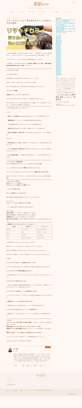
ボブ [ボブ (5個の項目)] (59, 91)
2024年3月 (58, 62)
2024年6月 (58, 58)
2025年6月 (58, 47)
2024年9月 (58, 54)
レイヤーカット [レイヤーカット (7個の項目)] (60, 93)
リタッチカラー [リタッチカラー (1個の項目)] (69, 91)
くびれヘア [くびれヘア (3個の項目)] (66, 79)
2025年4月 (58, 48)
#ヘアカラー (9, 341)
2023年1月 (58, 72)
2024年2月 (58, 63)
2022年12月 (59, 74)
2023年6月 (58, 69)
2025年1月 (58, 52)
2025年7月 (58, 45)
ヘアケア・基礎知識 (54, 12)
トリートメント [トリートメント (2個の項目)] (61, 86)
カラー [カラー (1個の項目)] (61, 82)
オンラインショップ (67, 12)
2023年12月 (59, 66)
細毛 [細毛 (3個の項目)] (70, 95)
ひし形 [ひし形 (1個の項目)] (70, 79)
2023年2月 (58, 71)
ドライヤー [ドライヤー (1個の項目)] (66, 86)
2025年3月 (58, 49)
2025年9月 (58, 43)
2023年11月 (59, 67)
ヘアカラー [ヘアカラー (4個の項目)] (60, 89)
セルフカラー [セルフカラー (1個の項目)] (70, 85)
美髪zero (41, 4)
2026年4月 (58, 36)
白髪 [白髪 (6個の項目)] (62, 95)
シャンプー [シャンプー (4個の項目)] (66, 82)
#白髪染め (29, 341)
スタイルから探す (21, 12)
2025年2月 (58, 50)
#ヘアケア (15, 341)
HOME (11, 12)
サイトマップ (41, 15)
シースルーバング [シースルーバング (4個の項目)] (69, 84)
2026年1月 (58, 39)
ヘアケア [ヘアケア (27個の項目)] (67, 90)
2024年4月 (58, 61)
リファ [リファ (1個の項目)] (73, 91)
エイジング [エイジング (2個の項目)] (69, 81)
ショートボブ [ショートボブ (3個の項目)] (61, 83)
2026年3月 (58, 38)
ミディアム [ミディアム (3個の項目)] (63, 91)
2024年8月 (58, 56)
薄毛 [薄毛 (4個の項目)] (68, 98)
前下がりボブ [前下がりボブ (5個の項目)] (68, 93)
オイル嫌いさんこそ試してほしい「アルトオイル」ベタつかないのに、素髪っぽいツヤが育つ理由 (65, 24)
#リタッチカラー (22, 341)
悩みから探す (32, 12)
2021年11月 (59, 75)
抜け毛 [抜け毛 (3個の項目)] (59, 95)
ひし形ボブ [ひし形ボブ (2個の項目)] (64, 81)
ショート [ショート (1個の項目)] (70, 82)
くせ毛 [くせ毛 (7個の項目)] (61, 79)
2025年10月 (59, 41)
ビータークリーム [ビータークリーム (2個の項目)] (67, 87)
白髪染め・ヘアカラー (17, 18)
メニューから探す (42, 12)
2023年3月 (58, 70)
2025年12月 (59, 40)
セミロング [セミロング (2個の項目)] (65, 85)
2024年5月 (58, 59)
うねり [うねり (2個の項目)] (57, 79)
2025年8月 (58, 44)
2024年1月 (58, 65)
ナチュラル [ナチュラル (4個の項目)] (71, 86)
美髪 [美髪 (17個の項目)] (61, 98)
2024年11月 (59, 53)
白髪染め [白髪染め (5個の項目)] (66, 95)
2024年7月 (58, 57)
